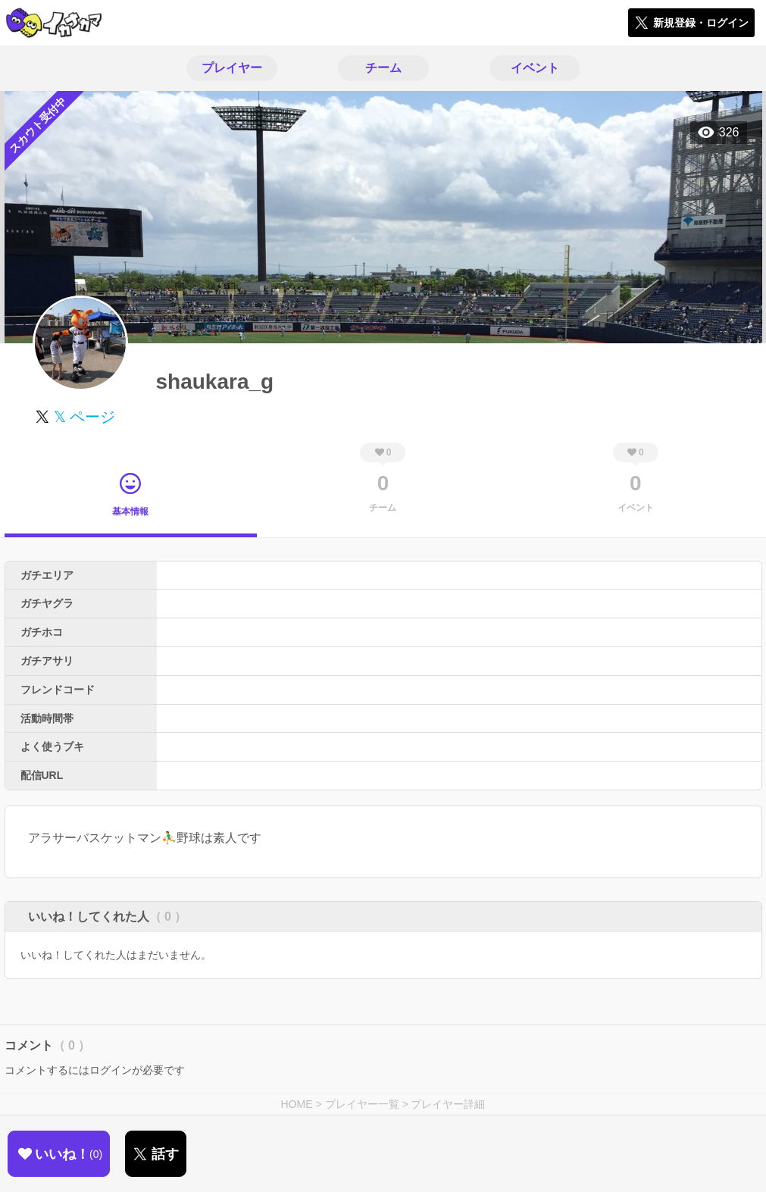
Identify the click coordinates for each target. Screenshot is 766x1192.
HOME (297, 1104)
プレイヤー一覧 (362, 1104)
